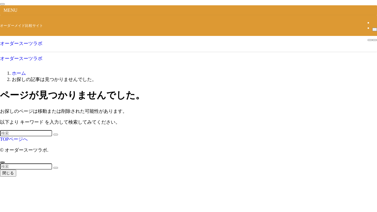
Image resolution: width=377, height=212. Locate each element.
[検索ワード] (26, 133)
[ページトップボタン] (2, 162)
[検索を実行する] (55, 134)
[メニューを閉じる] (2, 4)
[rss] (374, 22)
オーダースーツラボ (21, 43)
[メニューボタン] (370, 40)
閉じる (8, 173)
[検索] (374, 29)
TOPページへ (14, 139)
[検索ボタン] (374, 40)
